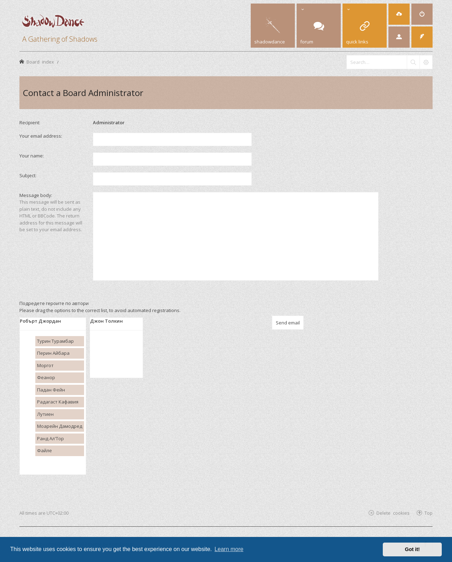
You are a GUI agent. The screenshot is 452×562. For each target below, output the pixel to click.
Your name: (31, 156)
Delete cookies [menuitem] (393, 512)
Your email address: (40, 136)
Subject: (27, 175)
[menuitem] (399, 14)
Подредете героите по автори (54, 303)
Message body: (35, 195)
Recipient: (29, 122)
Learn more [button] (228, 549)
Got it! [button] (412, 549)
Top (428, 512)
